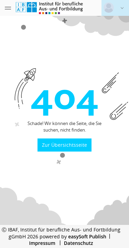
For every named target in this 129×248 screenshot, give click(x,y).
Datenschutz (78, 243)
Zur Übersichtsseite (64, 145)
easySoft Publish (87, 236)
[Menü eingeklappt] (8, 8)
